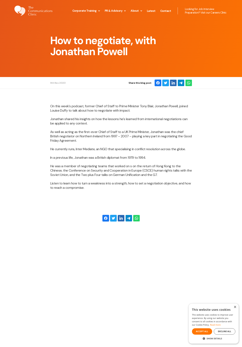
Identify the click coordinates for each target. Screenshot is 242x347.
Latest (151, 11)
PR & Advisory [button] (115, 11)
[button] (213, 338)
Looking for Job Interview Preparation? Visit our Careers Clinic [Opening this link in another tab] (205, 10)
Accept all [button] (202, 331)
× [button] (235, 307)
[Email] (181, 83)
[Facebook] (158, 83)
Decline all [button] (224, 331)
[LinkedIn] (173, 83)
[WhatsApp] (188, 83)
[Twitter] (165, 83)
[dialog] (214, 324)
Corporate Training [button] (86, 11)
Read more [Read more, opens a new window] (215, 324)
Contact (165, 11)
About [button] (136, 11)
